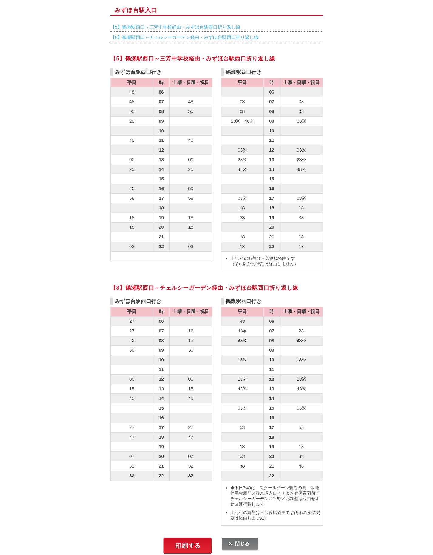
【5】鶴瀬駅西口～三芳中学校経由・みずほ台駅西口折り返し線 (175, 26)
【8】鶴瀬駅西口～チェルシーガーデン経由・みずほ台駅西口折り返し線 (184, 37)
